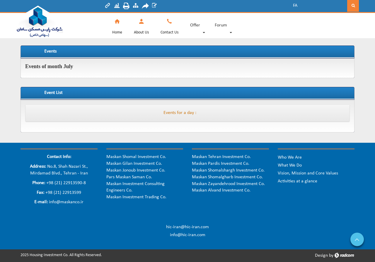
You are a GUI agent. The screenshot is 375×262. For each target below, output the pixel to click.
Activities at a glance (297, 181)
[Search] (325, 6)
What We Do (290, 165)
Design (321, 255)
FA (295, 5)
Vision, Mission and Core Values (308, 173)
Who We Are (290, 157)
